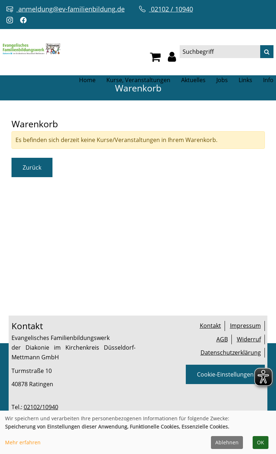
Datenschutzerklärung (231, 352)
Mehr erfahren (23, 442)
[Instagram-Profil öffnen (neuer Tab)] (11, 20)
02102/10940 (41, 407)
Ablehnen (227, 442)
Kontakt (210, 326)
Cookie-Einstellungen (225, 374)
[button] (172, 59)
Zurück (32, 167)
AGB (222, 339)
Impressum (245, 326)
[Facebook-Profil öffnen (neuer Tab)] (25, 20)
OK (260, 442)
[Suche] (266, 51)
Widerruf (249, 339)
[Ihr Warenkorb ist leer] (155, 59)
